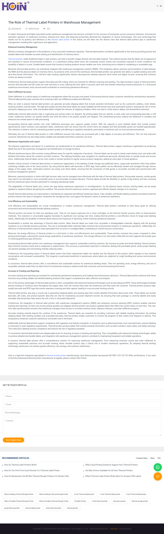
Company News (142, 458)
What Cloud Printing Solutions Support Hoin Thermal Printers (111, 465)
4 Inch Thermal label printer (84, 494)
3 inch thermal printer (100, 501)
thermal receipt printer (56, 355)
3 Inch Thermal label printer (110, 494)
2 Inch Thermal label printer (136, 494)
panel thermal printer (12, 508)
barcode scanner (119, 501)
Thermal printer (14, 59)
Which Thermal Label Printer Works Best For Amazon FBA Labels (113, 476)
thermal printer (72, 508)
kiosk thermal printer (53, 508)
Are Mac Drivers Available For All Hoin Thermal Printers (109, 470)
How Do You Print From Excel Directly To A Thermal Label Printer (32, 470)
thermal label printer (60, 39)
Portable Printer (80, 501)
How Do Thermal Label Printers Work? (20, 465)
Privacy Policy (125, 529)
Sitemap (113, 529)
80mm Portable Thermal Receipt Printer (54, 501)
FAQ (159, 458)
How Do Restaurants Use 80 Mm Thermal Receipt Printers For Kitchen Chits (36, 476)
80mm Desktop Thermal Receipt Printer (18, 494)
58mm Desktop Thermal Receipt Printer (53, 494)
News (152, 458)
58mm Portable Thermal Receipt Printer (19, 501)
